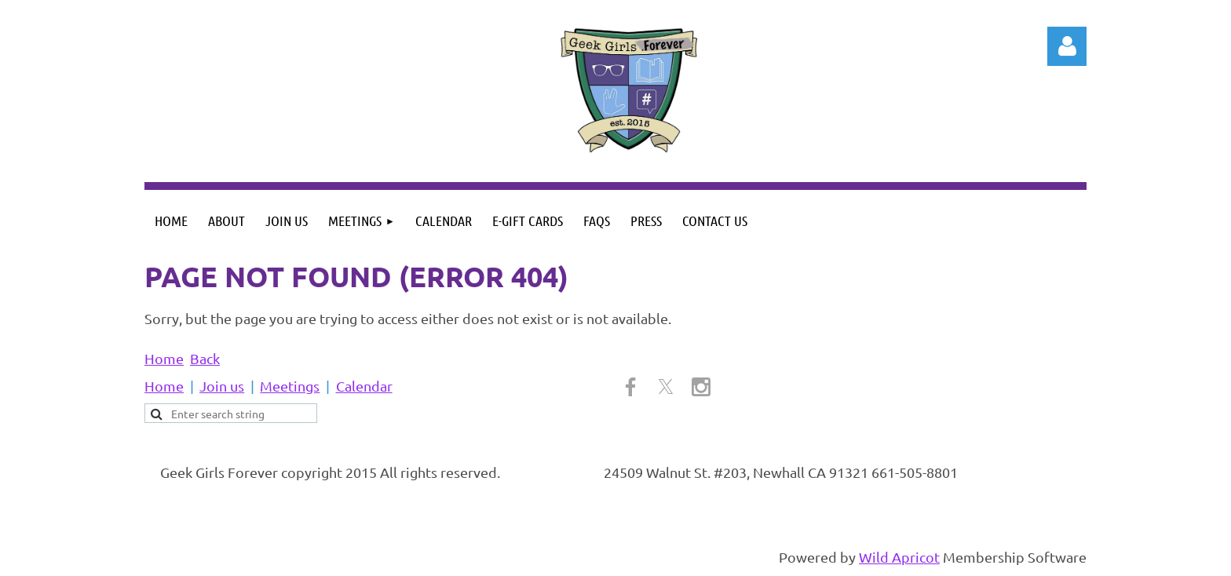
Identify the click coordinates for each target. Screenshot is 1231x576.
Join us (221, 385)
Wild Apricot (899, 557)
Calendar (364, 385)
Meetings (290, 385)
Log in (1067, 46)
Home (164, 358)
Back (205, 358)
